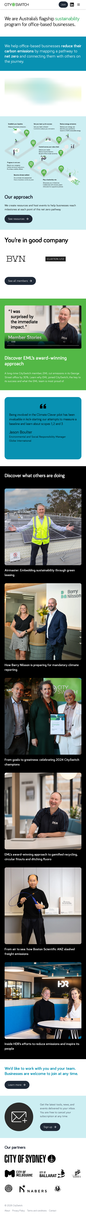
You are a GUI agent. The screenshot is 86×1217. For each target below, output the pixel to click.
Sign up (50, 1127)
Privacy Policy (18, 1211)
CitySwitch (17, 1205)
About (7, 1211)
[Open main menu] (78, 4)
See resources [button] (20, 219)
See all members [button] (22, 281)
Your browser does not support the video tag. (43, 327)
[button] (78, 4)
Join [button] (64, 5)
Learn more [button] (18, 1085)
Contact (52, 1211)
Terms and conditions (37, 1211)
